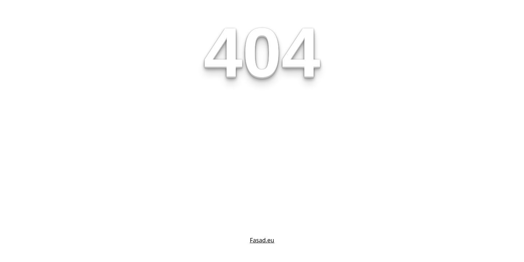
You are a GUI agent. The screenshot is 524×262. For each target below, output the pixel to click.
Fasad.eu (262, 240)
